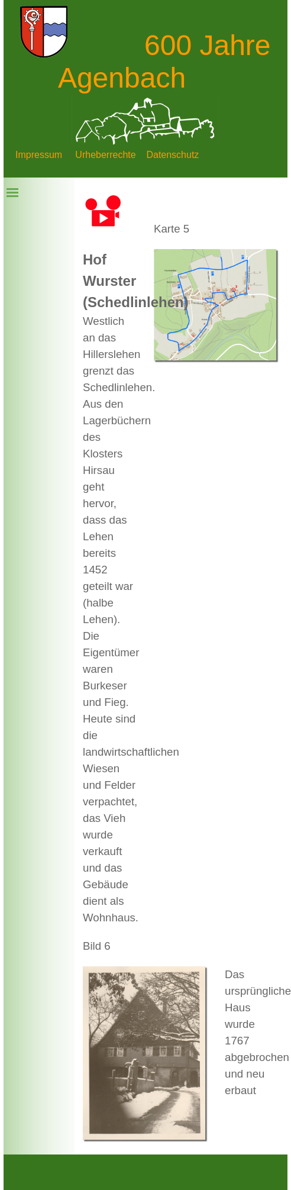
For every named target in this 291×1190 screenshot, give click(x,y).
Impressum (38, 155)
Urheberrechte (105, 155)
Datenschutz (172, 155)
